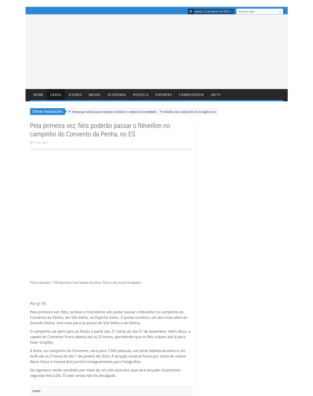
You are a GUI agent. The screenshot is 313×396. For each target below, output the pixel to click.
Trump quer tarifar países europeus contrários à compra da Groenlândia (114, 111)
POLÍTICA (140, 96)
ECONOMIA (116, 96)
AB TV (215, 96)
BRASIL (94, 96)
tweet (37, 391)
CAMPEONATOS (191, 96)
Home (38, 96)
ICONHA (75, 96)
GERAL (56, 96)
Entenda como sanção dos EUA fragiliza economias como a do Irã (202, 111)
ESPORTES (163, 96)
